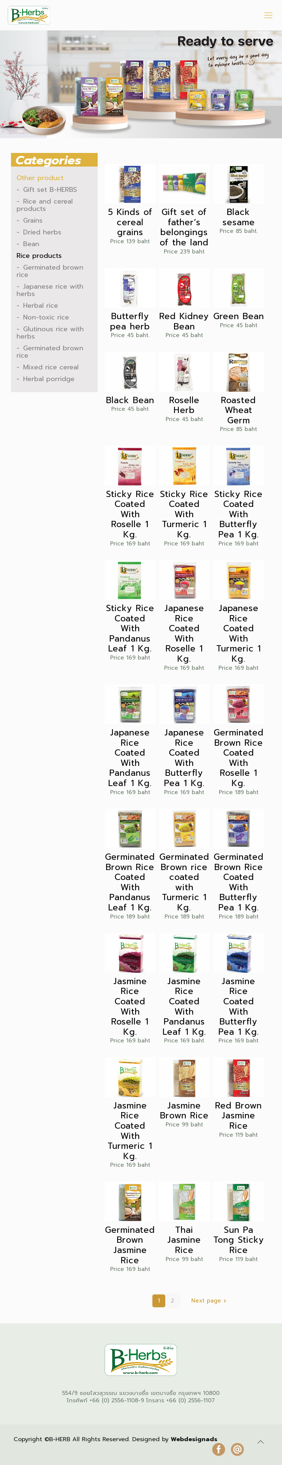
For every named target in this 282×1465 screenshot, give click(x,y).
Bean (31, 244)
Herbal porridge (49, 379)
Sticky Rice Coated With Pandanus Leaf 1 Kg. (130, 628)
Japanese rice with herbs (50, 290)
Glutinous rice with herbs (50, 332)
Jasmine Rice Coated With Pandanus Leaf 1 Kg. (184, 1006)
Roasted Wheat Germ (238, 410)
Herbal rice (40, 305)
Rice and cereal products (45, 205)
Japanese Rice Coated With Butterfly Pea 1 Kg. (184, 758)
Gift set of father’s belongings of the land (184, 227)
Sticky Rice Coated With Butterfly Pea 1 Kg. (238, 514)
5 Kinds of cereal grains (130, 222)
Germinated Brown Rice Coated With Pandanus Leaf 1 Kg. (130, 882)
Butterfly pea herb (130, 321)
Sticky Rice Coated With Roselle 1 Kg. (130, 514)
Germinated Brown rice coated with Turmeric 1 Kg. (184, 882)
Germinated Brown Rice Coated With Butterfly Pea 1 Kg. (239, 882)
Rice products (39, 256)
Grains (33, 220)
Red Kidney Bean (184, 321)
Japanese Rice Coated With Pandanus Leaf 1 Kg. (130, 758)
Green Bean (238, 316)
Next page (210, 1301)
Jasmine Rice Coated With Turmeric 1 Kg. (130, 1131)
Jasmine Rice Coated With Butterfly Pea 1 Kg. (238, 1006)
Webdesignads (194, 1439)
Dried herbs (42, 232)
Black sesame (239, 217)
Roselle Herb (184, 405)
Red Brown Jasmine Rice (238, 1116)
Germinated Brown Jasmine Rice (130, 1245)
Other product (40, 178)
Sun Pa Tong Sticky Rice (238, 1240)
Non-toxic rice (46, 317)
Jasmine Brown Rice (184, 1111)
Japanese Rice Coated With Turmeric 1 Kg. (238, 633)
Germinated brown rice (50, 271)
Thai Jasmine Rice (184, 1240)
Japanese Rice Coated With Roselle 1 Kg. (184, 633)
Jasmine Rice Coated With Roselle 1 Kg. (130, 1006)
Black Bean (130, 400)
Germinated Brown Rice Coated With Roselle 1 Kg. (239, 758)
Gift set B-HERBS (50, 190)
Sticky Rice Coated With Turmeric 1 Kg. (184, 514)
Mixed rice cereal (51, 367)
